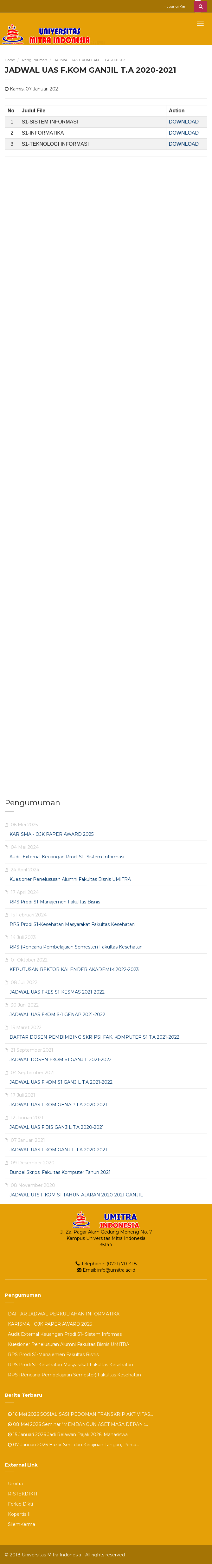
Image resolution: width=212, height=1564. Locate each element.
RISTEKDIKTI (22, 1493)
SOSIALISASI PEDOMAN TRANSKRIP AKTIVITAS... (96, 1414)
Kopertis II (19, 1514)
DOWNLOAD (184, 121)
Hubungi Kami (176, 6)
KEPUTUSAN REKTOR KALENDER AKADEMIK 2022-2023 (74, 969)
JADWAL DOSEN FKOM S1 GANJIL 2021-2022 (61, 1059)
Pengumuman (34, 60)
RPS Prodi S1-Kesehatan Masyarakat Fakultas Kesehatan (72, 924)
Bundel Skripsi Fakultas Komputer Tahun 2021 (60, 1172)
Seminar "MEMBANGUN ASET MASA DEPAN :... (95, 1424)
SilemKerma (21, 1524)
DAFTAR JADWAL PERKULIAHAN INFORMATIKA (63, 1313)
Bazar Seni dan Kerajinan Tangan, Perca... (94, 1444)
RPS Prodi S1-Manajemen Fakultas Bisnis (55, 901)
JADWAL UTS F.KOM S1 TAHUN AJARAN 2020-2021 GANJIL (76, 1194)
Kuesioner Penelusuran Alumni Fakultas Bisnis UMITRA (70, 879)
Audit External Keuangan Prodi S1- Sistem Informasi (67, 856)
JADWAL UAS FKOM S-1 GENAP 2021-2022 (57, 1014)
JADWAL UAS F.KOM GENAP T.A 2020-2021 (58, 1104)
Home (10, 60)
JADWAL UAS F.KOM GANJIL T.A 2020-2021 (90, 60)
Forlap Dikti (20, 1504)
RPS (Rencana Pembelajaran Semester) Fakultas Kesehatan (76, 946)
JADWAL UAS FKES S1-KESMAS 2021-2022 (57, 992)
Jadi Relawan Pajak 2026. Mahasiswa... (89, 1434)
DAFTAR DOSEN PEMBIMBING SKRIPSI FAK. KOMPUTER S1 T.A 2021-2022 (94, 1037)
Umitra (15, 1483)
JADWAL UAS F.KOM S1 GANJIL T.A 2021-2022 (61, 1082)
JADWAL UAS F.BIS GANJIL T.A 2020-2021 (57, 1127)
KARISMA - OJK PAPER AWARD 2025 (51, 834)
